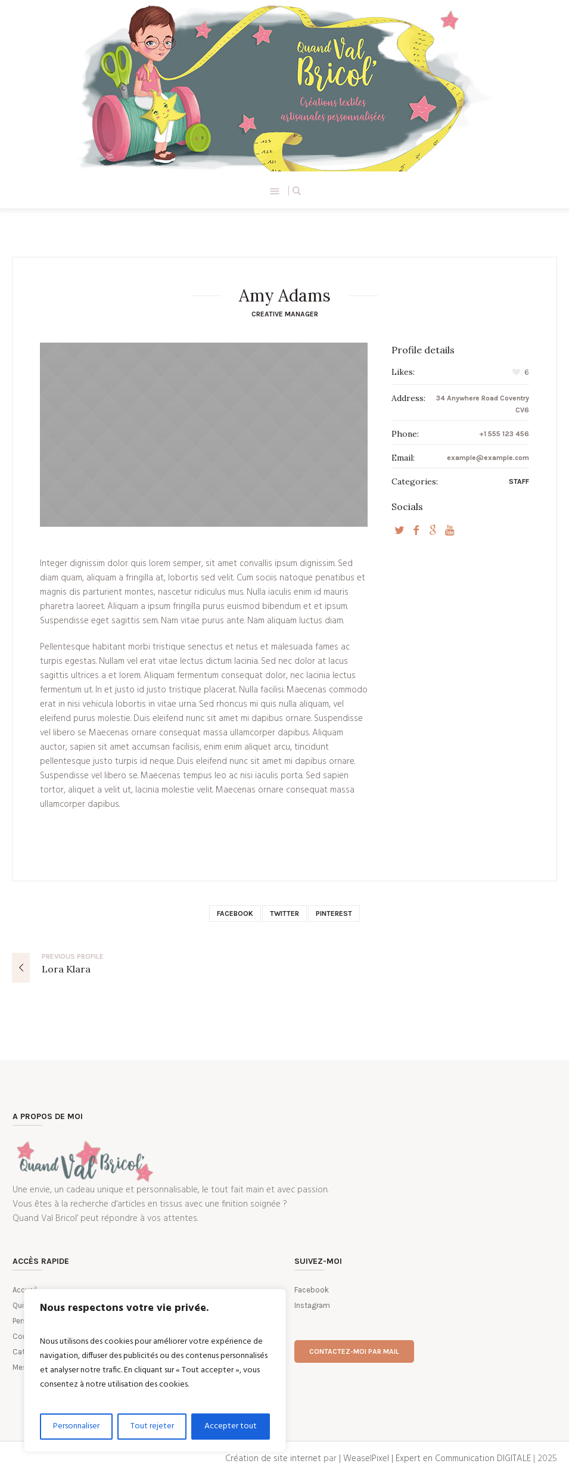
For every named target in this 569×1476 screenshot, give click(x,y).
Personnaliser (76, 1426)
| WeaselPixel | (367, 1459)
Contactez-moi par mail (354, 1351)
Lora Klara (66, 969)
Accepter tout (230, 1426)
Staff (519, 481)
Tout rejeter (152, 1426)
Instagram (312, 1305)
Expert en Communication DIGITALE (463, 1459)
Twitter (284, 913)
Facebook (235, 913)
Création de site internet (273, 1459)
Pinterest (334, 913)
